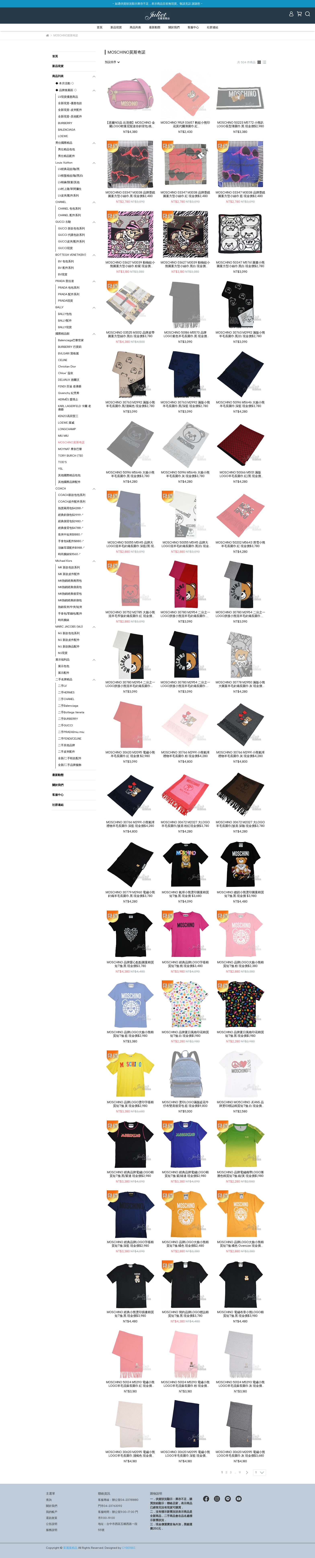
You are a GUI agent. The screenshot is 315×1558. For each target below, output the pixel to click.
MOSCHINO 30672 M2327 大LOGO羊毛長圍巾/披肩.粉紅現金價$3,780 (185, 824)
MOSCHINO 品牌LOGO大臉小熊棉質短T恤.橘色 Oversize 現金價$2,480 (240, 1244)
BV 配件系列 (66, 268)
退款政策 (51, 1518)
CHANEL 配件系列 (69, 215)
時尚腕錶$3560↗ (69, 554)
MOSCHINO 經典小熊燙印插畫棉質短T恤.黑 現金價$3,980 (130, 1314)
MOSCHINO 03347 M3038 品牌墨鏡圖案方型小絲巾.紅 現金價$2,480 (185, 194)
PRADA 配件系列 (68, 294)
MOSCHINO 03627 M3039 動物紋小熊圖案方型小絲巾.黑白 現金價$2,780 (185, 264)
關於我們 (174, 27)
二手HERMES (66, 692)
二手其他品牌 (66, 745)
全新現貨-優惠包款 (70, 103)
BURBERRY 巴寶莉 (70, 347)
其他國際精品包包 (69, 475)
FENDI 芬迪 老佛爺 (69, 386)
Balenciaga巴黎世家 (71, 340)
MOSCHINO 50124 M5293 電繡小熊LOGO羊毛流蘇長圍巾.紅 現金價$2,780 (130, 1384)
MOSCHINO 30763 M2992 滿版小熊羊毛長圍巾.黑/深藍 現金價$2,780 (185, 404)
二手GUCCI (65, 725)
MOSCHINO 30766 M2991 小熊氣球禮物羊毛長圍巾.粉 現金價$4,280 (185, 754)
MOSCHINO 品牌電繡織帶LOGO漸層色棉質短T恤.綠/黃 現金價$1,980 (240, 1174)
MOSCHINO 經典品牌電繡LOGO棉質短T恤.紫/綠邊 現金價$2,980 (185, 1174)
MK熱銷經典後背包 (70, 593)
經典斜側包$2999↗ (71, 515)
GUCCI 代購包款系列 (71, 235)
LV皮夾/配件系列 (68, 195)
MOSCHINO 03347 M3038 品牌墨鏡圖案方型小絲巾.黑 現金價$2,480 (130, 194)
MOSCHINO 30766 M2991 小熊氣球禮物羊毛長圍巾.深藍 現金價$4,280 (130, 824)
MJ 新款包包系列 (69, 633)
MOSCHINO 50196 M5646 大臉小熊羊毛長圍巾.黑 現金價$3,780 (130, 474)
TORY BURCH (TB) (70, 455)
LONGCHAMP (67, 429)
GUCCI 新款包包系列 (71, 228)
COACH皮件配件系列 (71, 501)
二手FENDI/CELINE (69, 738)
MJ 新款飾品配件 (69, 646)
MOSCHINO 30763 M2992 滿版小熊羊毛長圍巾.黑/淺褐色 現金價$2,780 (130, 404)
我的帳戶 (51, 1512)
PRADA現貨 (65, 300)
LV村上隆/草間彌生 (70, 189)
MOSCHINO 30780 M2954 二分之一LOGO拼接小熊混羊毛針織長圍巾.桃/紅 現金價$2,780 (185, 614)
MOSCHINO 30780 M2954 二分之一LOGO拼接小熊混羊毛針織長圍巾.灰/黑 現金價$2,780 (240, 614)
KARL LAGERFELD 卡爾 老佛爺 (74, 407)
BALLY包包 (65, 314)
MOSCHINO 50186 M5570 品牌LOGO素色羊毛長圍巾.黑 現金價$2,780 (185, 334)
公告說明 (51, 1524)
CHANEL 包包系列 (69, 208)
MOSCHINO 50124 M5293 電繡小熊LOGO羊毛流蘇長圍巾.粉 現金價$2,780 (185, 1384)
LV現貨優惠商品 (68, 97)
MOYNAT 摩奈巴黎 (70, 449)
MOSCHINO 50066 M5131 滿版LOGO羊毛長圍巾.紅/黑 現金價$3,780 (240, 474)
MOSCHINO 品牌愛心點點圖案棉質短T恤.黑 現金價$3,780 (130, 964)
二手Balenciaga (68, 705)
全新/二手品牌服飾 (69, 765)
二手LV (62, 686)
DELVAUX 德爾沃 (68, 380)
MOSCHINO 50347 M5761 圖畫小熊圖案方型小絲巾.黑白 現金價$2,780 (240, 264)
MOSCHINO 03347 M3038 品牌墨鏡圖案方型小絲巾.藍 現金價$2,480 (240, 194)
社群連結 (212, 27)
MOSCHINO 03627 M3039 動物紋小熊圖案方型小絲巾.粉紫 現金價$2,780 (130, 264)
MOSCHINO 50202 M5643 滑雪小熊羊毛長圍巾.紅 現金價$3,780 (240, 544)
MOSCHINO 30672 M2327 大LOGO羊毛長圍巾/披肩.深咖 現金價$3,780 (240, 824)
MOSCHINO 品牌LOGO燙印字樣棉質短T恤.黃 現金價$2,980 (130, 1104)
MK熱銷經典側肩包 (70, 587)
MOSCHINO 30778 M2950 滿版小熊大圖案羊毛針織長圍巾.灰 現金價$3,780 (240, 684)
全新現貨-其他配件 (70, 116)
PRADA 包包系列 (68, 287)
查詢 (49, 1500)
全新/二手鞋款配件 (69, 758)
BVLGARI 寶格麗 (68, 353)
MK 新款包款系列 (69, 567)
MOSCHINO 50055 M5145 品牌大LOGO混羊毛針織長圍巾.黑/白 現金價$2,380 (185, 544)
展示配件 (63, 673)
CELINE (62, 360)
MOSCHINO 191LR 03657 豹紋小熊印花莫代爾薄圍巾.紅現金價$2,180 (185, 124)
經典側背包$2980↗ (71, 521)
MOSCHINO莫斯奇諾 (71, 442)
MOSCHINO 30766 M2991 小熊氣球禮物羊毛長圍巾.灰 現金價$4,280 (240, 754)
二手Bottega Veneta (71, 712)
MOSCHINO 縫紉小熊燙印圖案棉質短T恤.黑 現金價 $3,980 (240, 894)
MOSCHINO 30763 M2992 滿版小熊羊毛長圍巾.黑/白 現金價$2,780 (240, 334)
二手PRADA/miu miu (71, 732)
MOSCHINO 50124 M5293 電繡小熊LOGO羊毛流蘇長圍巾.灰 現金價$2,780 (240, 1384)
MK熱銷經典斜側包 (70, 600)
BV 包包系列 (66, 261)
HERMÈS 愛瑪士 (68, 399)
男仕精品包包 (66, 149)
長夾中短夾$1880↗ (70, 534)
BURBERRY (65, 123)
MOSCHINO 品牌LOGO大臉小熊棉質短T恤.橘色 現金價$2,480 (185, 1244)
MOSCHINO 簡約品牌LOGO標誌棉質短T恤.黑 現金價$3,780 (185, 1314)
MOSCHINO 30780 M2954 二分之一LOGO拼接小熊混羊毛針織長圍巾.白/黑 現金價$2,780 (130, 684)
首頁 (99, 27)
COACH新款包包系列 (71, 495)
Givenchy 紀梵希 (68, 393)
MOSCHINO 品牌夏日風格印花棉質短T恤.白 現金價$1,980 (185, 1034)
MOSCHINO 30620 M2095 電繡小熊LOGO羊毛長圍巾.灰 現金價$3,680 (240, 1453)
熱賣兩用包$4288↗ (71, 508)
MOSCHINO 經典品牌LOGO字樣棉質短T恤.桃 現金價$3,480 (185, 964)
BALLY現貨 (65, 327)
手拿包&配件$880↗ (71, 541)
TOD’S (62, 462)
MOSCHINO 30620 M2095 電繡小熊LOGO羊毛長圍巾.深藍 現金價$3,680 (185, 1453)
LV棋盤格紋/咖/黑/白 (70, 175)
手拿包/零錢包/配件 (70, 613)
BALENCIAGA (66, 129)
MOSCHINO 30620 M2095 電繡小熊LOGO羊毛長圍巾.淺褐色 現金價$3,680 (130, 1453)
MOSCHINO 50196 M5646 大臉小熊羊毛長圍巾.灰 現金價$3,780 (185, 474)
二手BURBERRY (68, 718)
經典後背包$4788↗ (71, 528)
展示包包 (63, 666)
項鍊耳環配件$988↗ (71, 548)
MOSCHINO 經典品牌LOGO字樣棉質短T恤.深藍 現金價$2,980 (130, 1244)
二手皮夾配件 (66, 751)
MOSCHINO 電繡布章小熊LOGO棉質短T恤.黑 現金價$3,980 (240, 1314)
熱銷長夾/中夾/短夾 (70, 607)
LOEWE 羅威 (66, 422)
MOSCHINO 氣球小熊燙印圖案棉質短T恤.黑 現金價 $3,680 (185, 894)
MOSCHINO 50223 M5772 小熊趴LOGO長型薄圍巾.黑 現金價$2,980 (240, 124)
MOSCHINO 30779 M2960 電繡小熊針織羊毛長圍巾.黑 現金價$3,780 (130, 894)
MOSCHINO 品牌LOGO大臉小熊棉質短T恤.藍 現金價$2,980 (130, 1034)
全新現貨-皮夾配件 (70, 110)
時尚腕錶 (63, 620)
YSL (60, 468)
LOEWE (63, 136)
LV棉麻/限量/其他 (69, 182)
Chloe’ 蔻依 (65, 373)
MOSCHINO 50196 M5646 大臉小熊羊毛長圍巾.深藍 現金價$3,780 (240, 404)
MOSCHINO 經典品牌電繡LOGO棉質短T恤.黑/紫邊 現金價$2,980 (130, 1174)
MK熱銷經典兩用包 (70, 580)
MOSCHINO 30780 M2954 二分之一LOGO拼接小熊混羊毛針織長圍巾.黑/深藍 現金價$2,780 (185, 684)
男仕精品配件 (66, 156)
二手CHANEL (66, 699)
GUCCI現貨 (65, 248)
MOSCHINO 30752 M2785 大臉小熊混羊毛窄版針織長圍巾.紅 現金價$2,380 (130, 614)
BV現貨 (62, 274)
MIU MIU (63, 436)
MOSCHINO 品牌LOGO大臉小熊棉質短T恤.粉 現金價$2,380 (240, 964)
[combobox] (112, 62)
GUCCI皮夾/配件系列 (71, 241)
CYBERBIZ (128, 1548)
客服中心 (193, 27)
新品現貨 (116, 27)
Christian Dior (67, 366)
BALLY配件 (65, 320)
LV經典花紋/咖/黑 (69, 169)
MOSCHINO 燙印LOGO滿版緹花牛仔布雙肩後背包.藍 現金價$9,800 (185, 1104)
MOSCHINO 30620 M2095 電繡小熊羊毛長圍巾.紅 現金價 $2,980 (130, 754)
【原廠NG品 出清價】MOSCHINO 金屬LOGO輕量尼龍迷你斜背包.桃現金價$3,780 (130, 124)
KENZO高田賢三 (68, 416)
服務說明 (51, 1530)
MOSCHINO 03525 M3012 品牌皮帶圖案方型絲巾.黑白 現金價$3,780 (130, 334)
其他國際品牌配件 (69, 482)
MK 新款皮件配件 (69, 574)
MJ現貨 (63, 653)
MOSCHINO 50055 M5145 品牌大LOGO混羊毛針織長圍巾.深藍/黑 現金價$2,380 (130, 544)
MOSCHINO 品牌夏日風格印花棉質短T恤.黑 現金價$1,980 (240, 1034)
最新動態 (154, 27)
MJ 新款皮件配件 (69, 640)
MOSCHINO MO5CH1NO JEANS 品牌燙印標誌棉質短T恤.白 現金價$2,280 (240, 1104)
